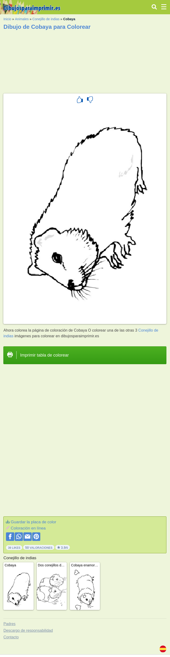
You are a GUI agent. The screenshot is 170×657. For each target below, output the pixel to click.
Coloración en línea (28, 528)
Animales (22, 19)
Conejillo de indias (46, 19)
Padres (9, 624)
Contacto (11, 637)
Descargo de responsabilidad (28, 630)
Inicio (7, 19)
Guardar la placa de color (33, 522)
